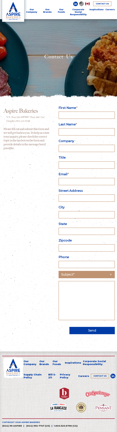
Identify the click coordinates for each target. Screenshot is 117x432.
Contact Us (102, 4)
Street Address (71, 191)
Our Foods (61, 10)
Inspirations (96, 9)
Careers (110, 9)
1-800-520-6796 (22, 121)
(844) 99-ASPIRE (12, 425)
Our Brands (47, 10)
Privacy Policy (65, 376)
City (62, 207)
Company (66, 141)
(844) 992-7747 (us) (38, 425)
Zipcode (65, 240)
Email (63, 174)
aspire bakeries (30, 422)
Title (62, 157)
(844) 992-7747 (37, 117)
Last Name (67, 124)
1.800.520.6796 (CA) (66, 425)
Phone (64, 257)
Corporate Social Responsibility (94, 363)
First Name (67, 108)
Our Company (31, 10)
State (63, 224)
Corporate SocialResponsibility (78, 12)
